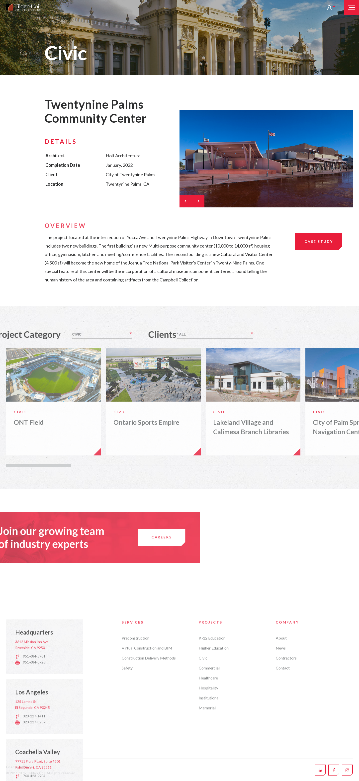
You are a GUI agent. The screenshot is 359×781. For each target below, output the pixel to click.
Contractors (286, 765)
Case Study (318, 241)
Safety (127, 775)
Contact (283, 775)
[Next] (198, 201)
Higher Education (214, 755)
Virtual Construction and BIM (147, 755)
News (281, 755)
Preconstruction (135, 745)
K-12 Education (212, 745)
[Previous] (186, 201)
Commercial (209, 775)
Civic (203, 765)
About (281, 745)
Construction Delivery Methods (149, 765)
